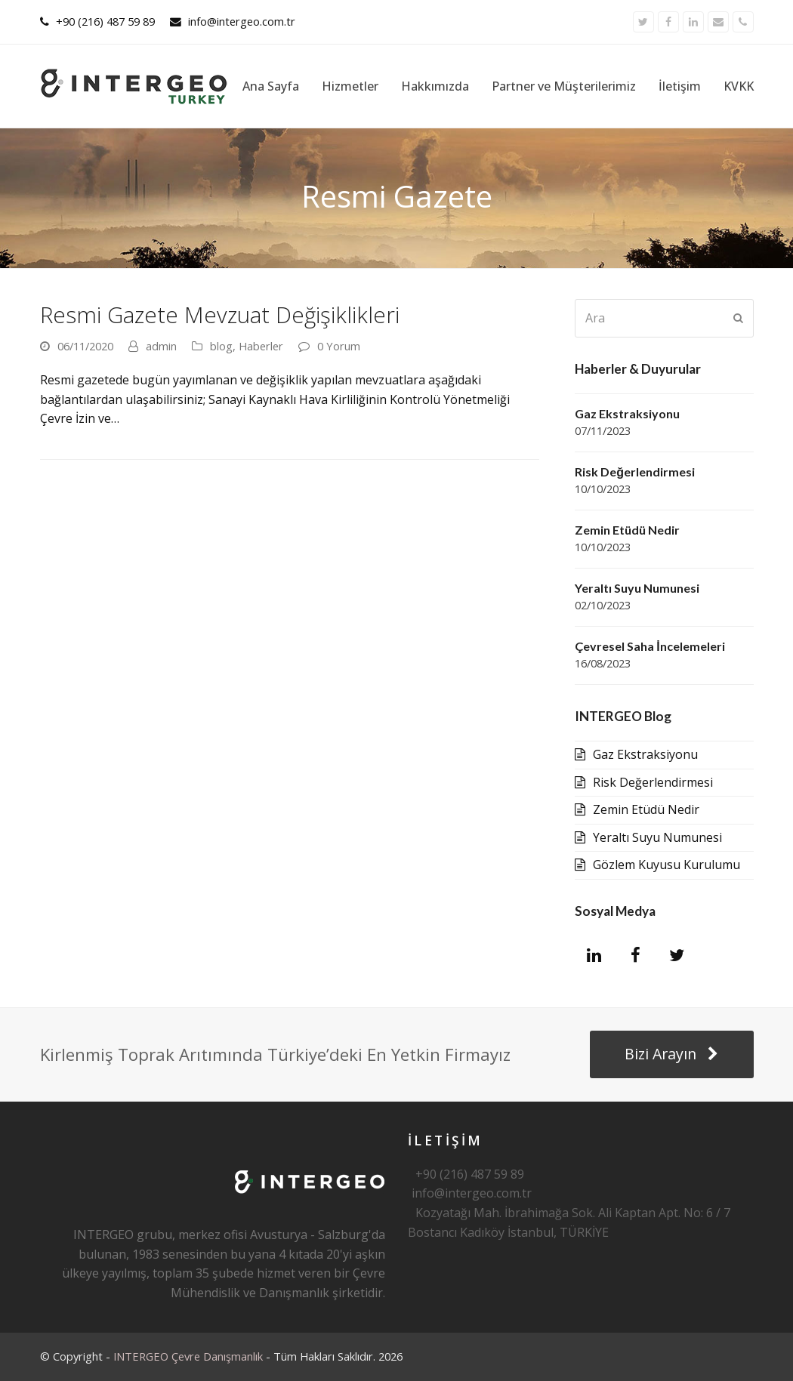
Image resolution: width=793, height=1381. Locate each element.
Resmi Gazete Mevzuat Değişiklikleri (220, 314)
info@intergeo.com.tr (241, 21)
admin (161, 345)
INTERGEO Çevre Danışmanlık (188, 1356)
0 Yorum (338, 345)
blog (221, 345)
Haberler (261, 345)
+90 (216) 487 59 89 (105, 21)
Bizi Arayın (671, 1053)
